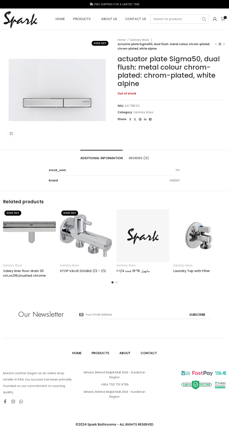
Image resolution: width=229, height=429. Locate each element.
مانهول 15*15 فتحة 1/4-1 (133, 271)
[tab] (101, 156)
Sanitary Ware (140, 40)
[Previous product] (216, 44)
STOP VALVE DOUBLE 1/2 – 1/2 (83, 271)
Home (122, 40)
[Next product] (224, 44)
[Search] (179, 19)
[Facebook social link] (130, 119)
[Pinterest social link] (140, 119)
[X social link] (135, 119)
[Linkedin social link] (145, 119)
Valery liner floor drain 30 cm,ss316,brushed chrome (24, 273)
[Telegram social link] (150, 119)
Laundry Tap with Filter (191, 271)
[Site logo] (20, 19)
